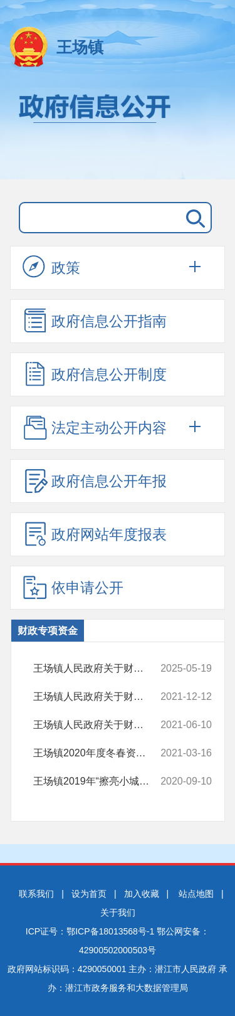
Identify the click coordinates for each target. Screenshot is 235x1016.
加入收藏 (141, 894)
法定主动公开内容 (95, 427)
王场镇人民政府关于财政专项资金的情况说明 (99, 668)
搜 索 (193, 217)
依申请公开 (73, 587)
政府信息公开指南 (95, 320)
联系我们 (36, 894)
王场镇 (79, 47)
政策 (51, 267)
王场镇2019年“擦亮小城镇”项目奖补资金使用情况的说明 (99, 781)
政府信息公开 (117, 130)
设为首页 (89, 894)
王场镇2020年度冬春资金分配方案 (99, 753)
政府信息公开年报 (95, 480)
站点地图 (196, 894)
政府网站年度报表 (95, 533)
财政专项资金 (48, 630)
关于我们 (117, 913)
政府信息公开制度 (95, 373)
